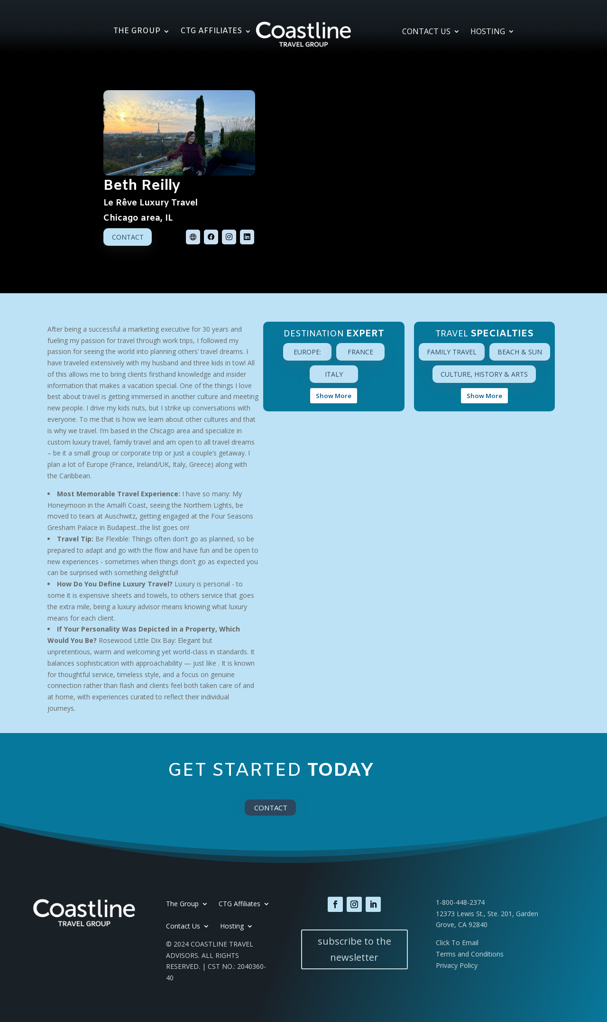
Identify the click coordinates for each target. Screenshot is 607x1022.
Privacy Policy (457, 965)
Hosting (487, 32)
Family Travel (452, 351)
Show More (333, 395)
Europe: (307, 351)
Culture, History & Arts (484, 374)
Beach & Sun (519, 351)
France (360, 351)
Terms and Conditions (470, 953)
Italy (334, 374)
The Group (136, 32)
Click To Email (457, 942)
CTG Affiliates (211, 32)
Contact (128, 237)
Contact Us (426, 32)
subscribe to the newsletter (354, 949)
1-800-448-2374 (460, 902)
